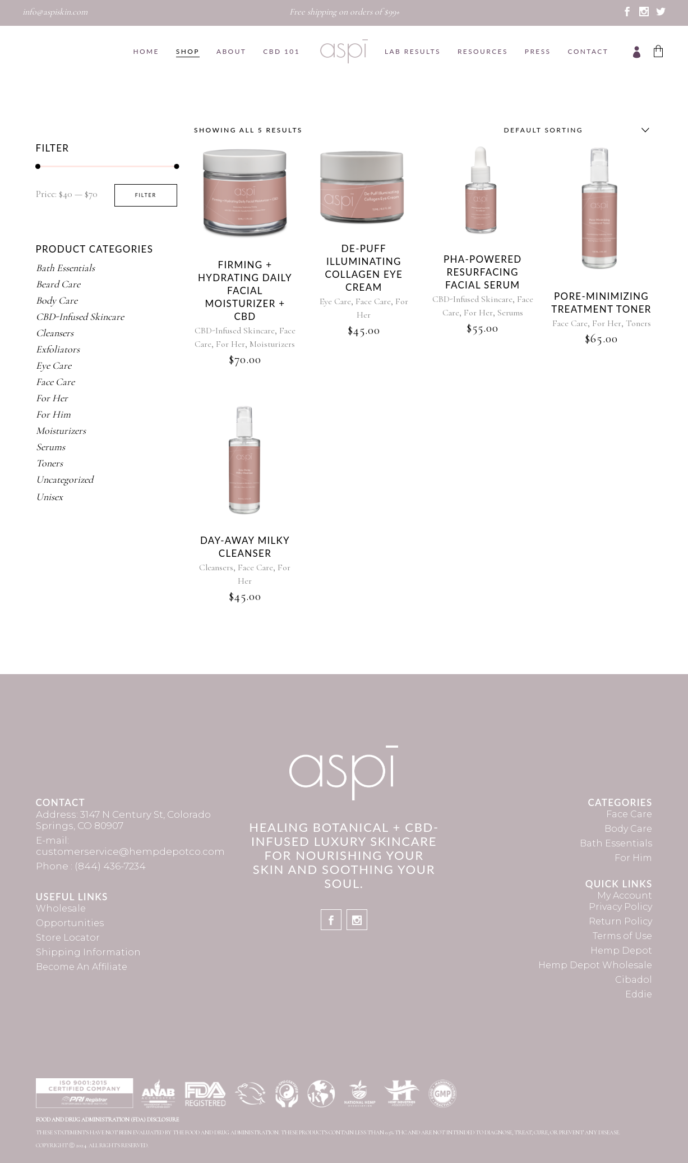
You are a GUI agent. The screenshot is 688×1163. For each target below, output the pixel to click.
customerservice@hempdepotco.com (130, 851)
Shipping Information (88, 952)
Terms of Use (622, 936)
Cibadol (633, 979)
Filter (145, 195)
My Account (624, 895)
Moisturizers (272, 344)
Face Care (373, 301)
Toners (638, 323)
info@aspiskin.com (54, 11)
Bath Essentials (65, 268)
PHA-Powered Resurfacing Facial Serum (483, 272)
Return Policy (620, 921)
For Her (230, 344)
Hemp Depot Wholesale (595, 965)
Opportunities (70, 923)
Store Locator (68, 937)
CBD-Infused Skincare (235, 330)
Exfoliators (58, 349)
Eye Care (335, 301)
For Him (53, 414)
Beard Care (58, 284)
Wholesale (61, 908)
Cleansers (216, 567)
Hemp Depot (621, 950)
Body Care (56, 300)
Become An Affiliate (81, 966)
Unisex (49, 497)
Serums (510, 312)
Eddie (638, 994)
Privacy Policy (620, 906)
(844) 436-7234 (110, 866)
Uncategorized (64, 479)
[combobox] (574, 130)
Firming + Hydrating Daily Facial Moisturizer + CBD (245, 290)
